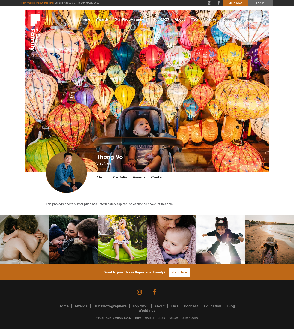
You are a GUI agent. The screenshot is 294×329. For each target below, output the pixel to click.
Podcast (210, 19)
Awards (102, 19)
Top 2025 (161, 19)
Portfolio (119, 177)
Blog (250, 19)
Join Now (236, 3)
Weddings (147, 310)
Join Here (179, 272)
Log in (260, 3)
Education (231, 19)
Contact (158, 177)
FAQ (194, 19)
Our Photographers (131, 19)
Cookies (149, 318)
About (180, 19)
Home (85, 19)
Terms (138, 318)
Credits (161, 318)
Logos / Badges (190, 318)
